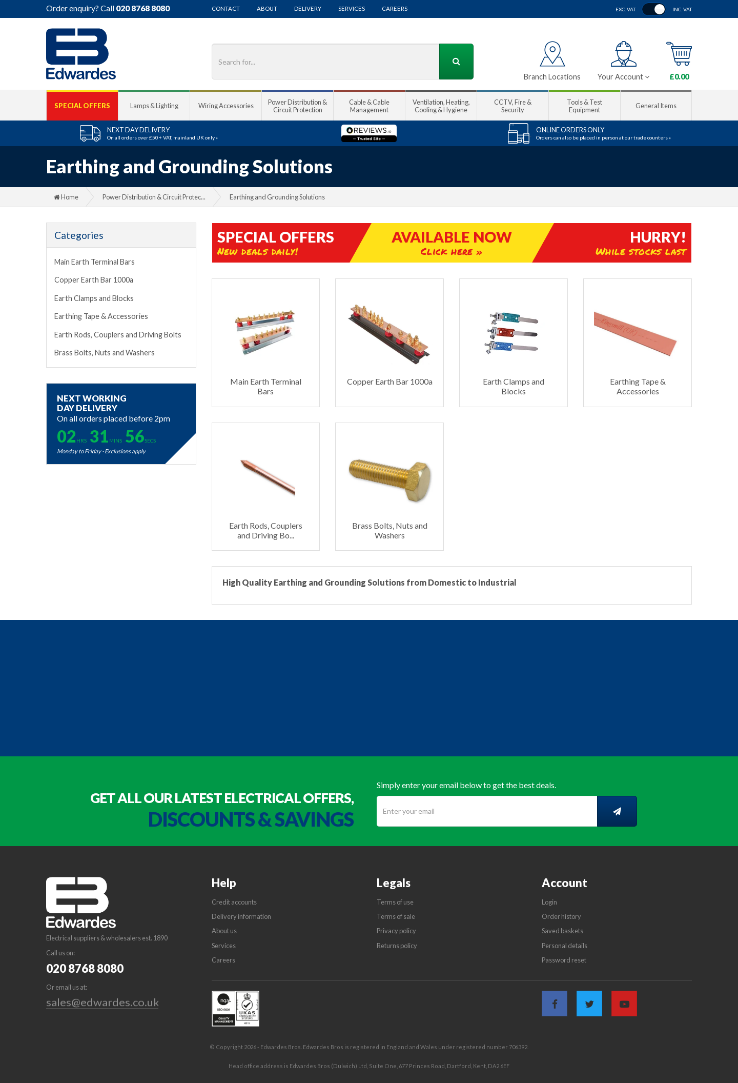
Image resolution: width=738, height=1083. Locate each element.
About (267, 9)
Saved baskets (562, 931)
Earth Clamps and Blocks (94, 298)
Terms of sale (396, 916)
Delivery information (241, 916)
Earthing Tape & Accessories (101, 316)
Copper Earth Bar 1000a (93, 279)
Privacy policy (396, 931)
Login (549, 902)
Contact (226, 9)
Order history (561, 916)
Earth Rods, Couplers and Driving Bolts (117, 334)
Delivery (307, 9)
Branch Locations (552, 76)
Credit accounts (234, 902)
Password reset (564, 960)
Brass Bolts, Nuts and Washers (104, 352)
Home (66, 197)
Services (351, 9)
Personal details (564, 945)
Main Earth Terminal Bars (94, 261)
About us (224, 931)
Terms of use (395, 902)
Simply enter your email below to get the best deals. (466, 785)
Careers (394, 9)
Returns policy (397, 945)
